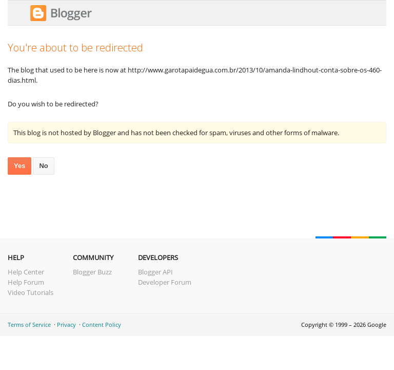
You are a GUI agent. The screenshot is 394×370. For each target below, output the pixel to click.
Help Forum (26, 282)
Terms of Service (29, 324)
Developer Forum (164, 282)
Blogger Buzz (92, 271)
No (43, 166)
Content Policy (101, 324)
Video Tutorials (30, 292)
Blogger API (155, 271)
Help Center (26, 271)
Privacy (66, 324)
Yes (19, 166)
